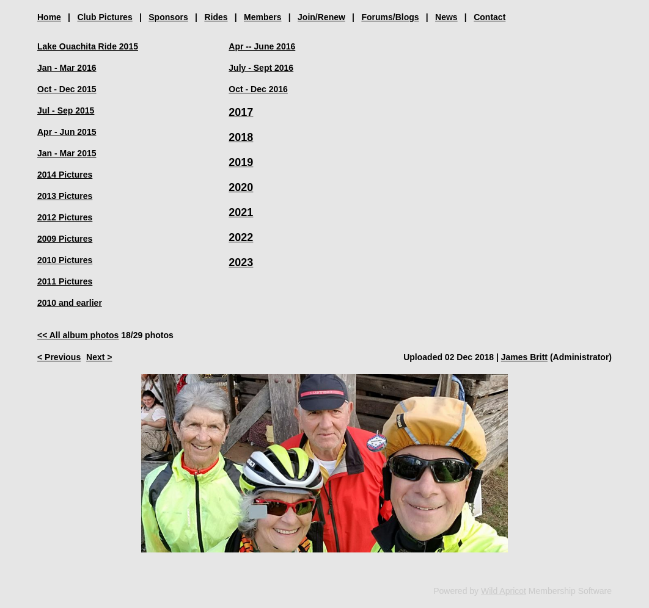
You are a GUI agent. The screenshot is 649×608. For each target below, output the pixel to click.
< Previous (59, 357)
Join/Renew (321, 17)
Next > (99, 357)
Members (262, 17)
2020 (241, 187)
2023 (241, 262)
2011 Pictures (64, 281)
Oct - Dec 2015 (67, 89)
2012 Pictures (64, 217)
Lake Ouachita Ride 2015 (87, 46)
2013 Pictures (64, 196)
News (446, 17)
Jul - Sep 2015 (65, 110)
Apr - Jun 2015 (66, 132)
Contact (489, 17)
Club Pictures (104, 17)
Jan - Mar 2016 (67, 68)
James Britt (524, 357)
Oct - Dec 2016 (258, 89)
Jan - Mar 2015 (67, 153)
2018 (241, 137)
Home (49, 17)
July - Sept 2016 (261, 68)
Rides (215, 17)
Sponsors (168, 17)
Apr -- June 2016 (262, 46)
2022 (241, 237)
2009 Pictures (64, 239)
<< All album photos (78, 335)
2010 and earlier (69, 303)
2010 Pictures (64, 260)
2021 (241, 212)
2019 (241, 162)
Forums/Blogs (390, 17)
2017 (241, 112)
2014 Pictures (64, 174)
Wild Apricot (503, 591)
